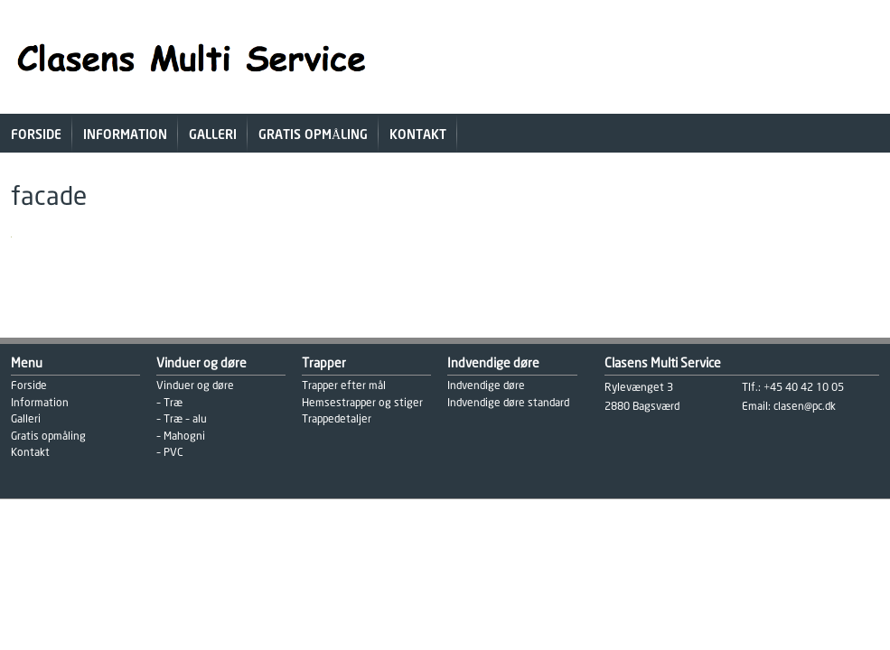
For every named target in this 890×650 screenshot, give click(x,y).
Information (125, 135)
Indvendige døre (486, 386)
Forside (36, 135)
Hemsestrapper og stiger (362, 403)
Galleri (213, 135)
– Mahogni (180, 436)
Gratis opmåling (313, 135)
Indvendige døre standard (508, 403)
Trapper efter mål (344, 386)
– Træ (169, 403)
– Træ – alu (181, 419)
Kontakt (417, 135)
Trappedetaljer (336, 419)
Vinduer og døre (195, 386)
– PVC (169, 453)
